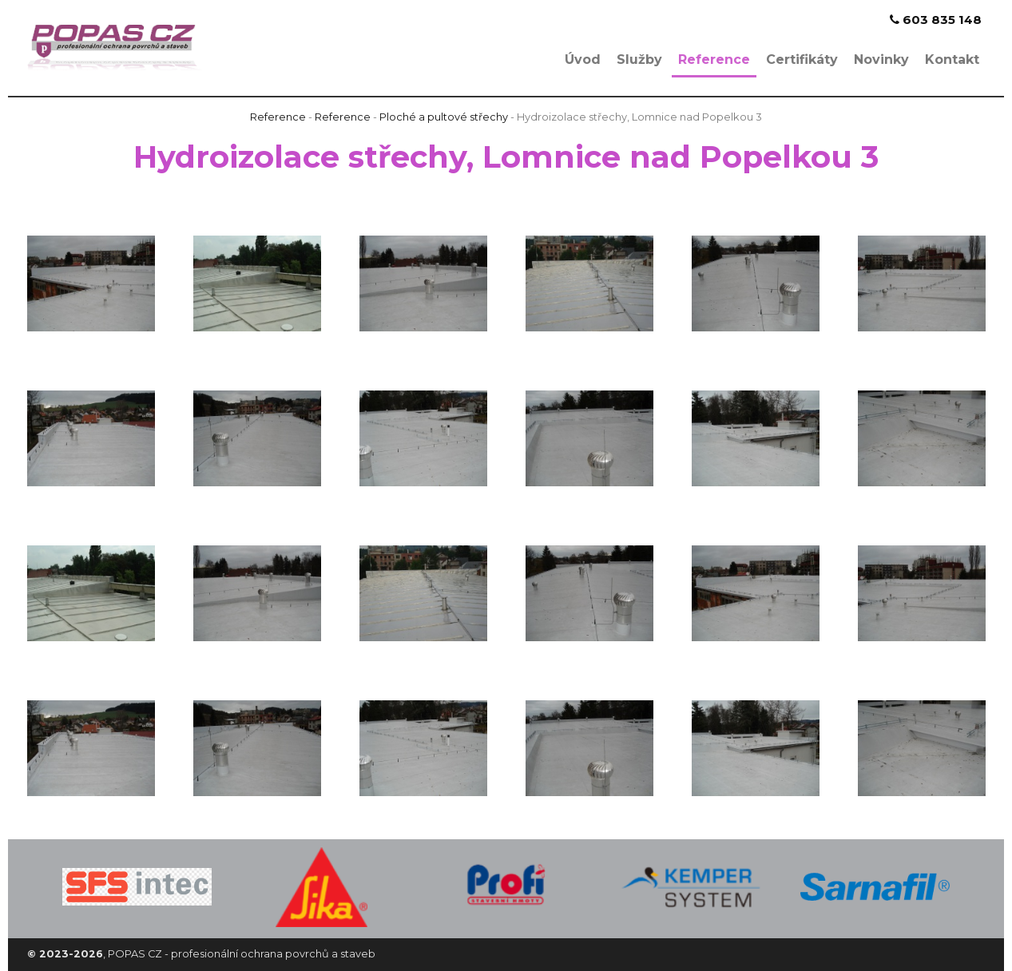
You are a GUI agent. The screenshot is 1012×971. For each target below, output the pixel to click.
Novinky (881, 59)
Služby (639, 59)
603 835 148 (936, 19)
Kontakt (952, 59)
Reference (714, 59)
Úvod (583, 59)
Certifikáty (802, 59)
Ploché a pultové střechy (443, 117)
